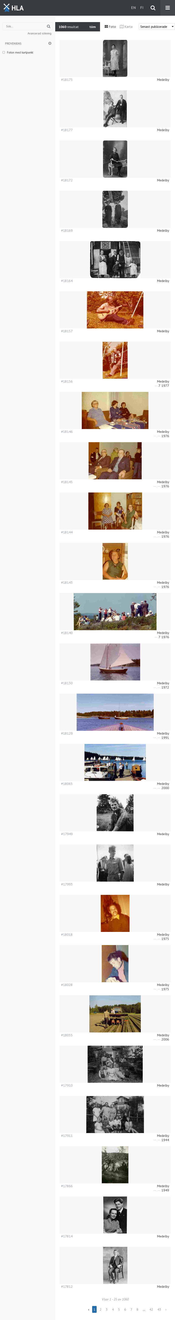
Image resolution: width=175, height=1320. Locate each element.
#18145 (67, 482)
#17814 (67, 1236)
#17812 (67, 1286)
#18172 (67, 180)
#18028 (67, 985)
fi (141, 7)
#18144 (67, 532)
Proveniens (13, 43)
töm (92, 27)
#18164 (67, 281)
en (133, 7)
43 (159, 1309)
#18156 (67, 381)
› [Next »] (166, 1309)
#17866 (67, 1186)
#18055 (67, 1035)
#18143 (67, 582)
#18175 (67, 79)
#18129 (67, 733)
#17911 (67, 1135)
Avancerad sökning (39, 33)
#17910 (67, 1085)
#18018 (67, 934)
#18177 (67, 130)
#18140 (67, 633)
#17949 (67, 834)
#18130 (67, 683)
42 (151, 1309)
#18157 (67, 331)
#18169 (67, 230)
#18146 (67, 431)
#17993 (67, 884)
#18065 (67, 783)
